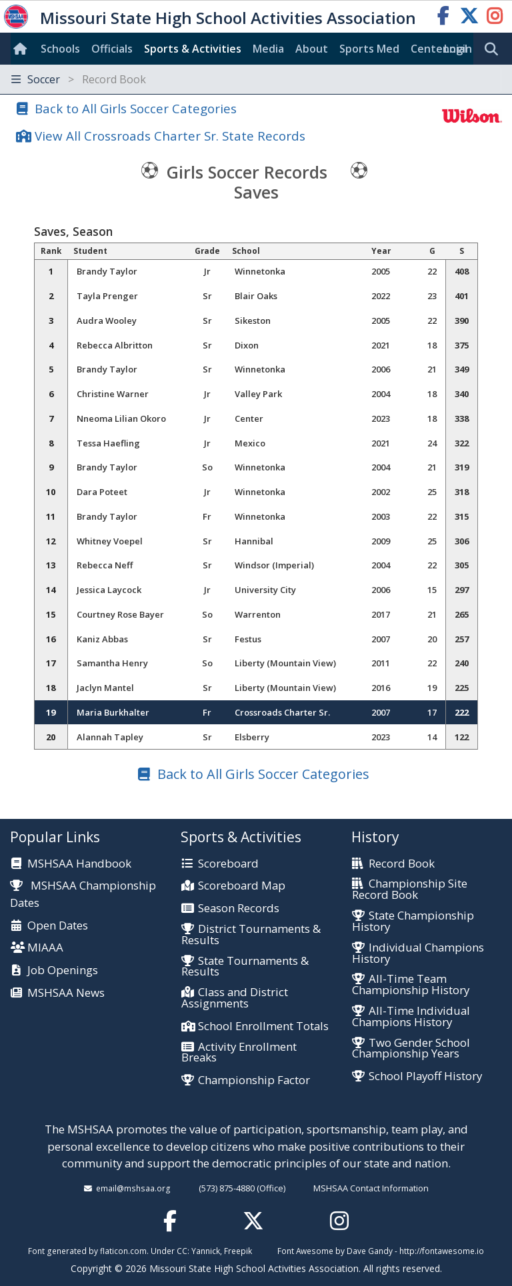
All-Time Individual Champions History (411, 1017)
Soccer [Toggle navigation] (78, 79)
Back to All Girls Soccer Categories (136, 108)
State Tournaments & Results (245, 967)
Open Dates (57, 926)
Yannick (205, 1250)
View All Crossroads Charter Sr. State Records (170, 135)
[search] (494, 49)
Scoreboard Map (241, 886)
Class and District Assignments (234, 998)
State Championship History (413, 922)
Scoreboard (228, 864)
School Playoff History (425, 1076)
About (311, 48)
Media (268, 48)
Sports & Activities (192, 48)
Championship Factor (254, 1080)
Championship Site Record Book (409, 890)
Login (458, 48)
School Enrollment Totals (263, 1026)
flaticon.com (123, 1250)
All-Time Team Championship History (410, 985)
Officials (112, 48)
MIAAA (45, 948)
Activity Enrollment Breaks (239, 1053)
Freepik (238, 1250)
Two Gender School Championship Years (411, 1049)
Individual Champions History (418, 953)
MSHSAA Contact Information (371, 1188)
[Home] (23, 49)
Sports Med (369, 48)
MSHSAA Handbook (79, 864)
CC (182, 1250)
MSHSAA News (66, 993)
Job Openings (62, 970)
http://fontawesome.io (441, 1250)
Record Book (402, 864)
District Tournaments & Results (251, 935)
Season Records (238, 908)
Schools (60, 48)
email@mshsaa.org (133, 1188)
